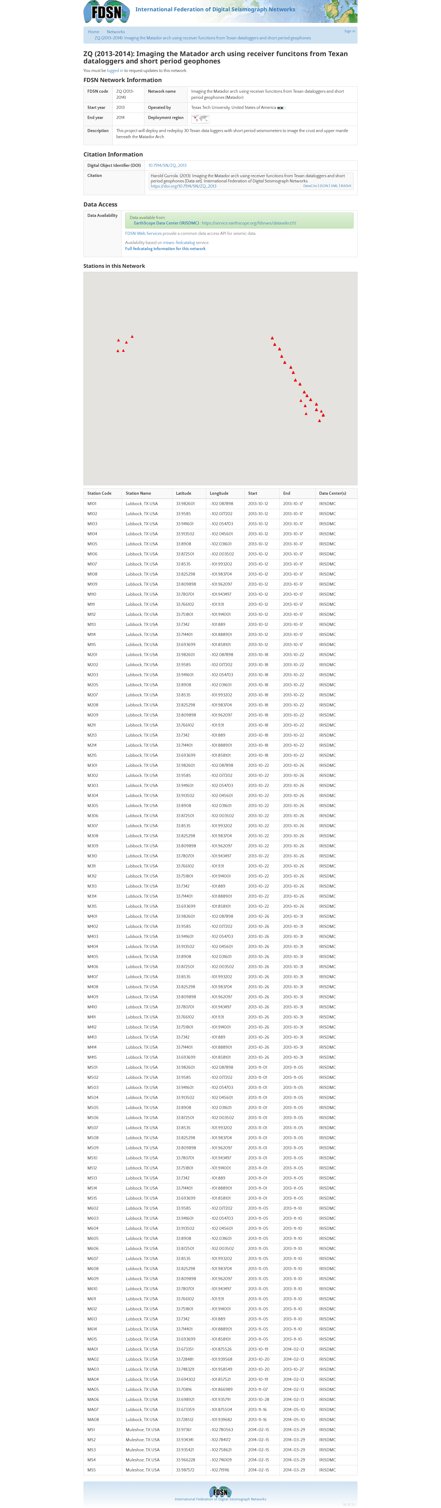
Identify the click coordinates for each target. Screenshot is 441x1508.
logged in (115, 70)
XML (334, 186)
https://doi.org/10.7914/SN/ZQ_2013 (183, 186)
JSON (324, 186)
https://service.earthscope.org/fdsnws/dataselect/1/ (249, 223)
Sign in (349, 31)
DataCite (310, 186)
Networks (116, 32)
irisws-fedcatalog (179, 242)
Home (93, 32)
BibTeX (346, 186)
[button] (272, 337)
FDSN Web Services (143, 233)
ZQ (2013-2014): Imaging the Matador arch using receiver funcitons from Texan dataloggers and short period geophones (203, 38)
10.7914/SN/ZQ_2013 (167, 165)
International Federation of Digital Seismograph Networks (220, 1499)
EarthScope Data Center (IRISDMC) (166, 223)
